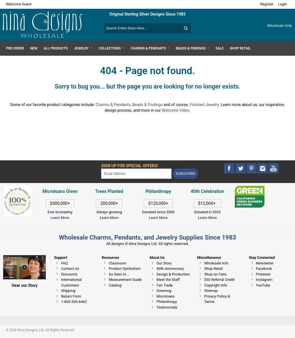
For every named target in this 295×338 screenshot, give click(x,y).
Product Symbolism (125, 268)
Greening (164, 291)
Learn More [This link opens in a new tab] (109, 218)
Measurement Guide (125, 279)
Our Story (164, 263)
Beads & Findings (147, 104)
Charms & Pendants (113, 104)
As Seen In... (119, 274)
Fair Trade (165, 285)
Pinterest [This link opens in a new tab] (263, 274)
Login (282, 4)
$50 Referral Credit (219, 279)
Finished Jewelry (204, 104)
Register (267, 4)
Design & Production (173, 274)
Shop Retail (213, 268)
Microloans (166, 296)
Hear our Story (25, 285)
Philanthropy (167, 302)
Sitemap (211, 291)
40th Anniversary (170, 268)
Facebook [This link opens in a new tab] (264, 268)
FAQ (64, 263)
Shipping (68, 291)
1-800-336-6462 (74, 302)
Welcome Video (175, 110)
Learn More (60, 218)
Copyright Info (215, 285)
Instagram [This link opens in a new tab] (264, 279)
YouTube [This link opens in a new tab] (263, 285)
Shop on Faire (215, 274)
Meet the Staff (168, 279)
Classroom (118, 263)
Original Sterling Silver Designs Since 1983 (147, 14)
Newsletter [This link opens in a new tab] (265, 263)
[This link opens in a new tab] (249, 188)
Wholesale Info (216, 263)
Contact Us (70, 268)
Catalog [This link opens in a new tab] (115, 285)
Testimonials (167, 307)
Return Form (71, 296)
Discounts (69, 274)
